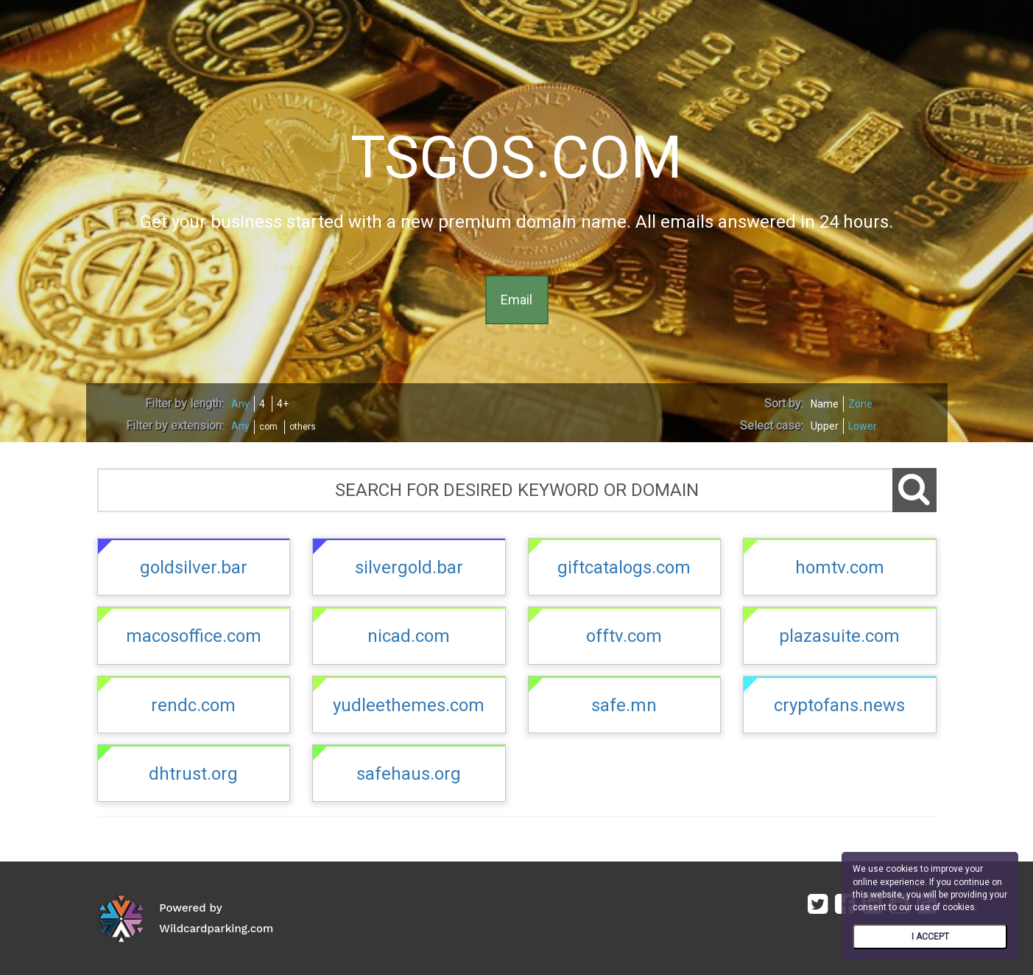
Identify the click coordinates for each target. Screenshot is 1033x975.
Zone (860, 404)
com (268, 427)
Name (825, 404)
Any (240, 404)
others (302, 427)
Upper (825, 426)
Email (516, 299)
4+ (283, 404)
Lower (862, 426)
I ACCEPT (930, 937)
